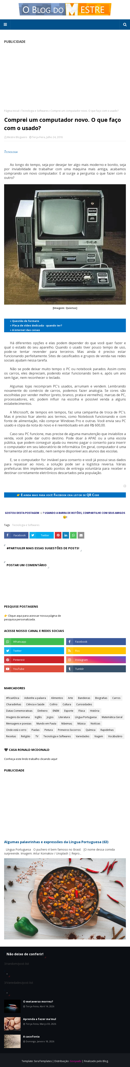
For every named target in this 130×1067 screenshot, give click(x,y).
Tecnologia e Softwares (34, 111)
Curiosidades (84, 704)
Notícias (95, 723)
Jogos (50, 717)
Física (81, 711)
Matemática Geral (112, 717)
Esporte (68, 711)
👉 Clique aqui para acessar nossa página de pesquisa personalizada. (32, 617)
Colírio (53, 704)
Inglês (38, 717)
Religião (25, 736)
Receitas (11, 736)
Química (90, 730)
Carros (116, 698)
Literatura (64, 717)
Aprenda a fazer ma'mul (39, 1019)
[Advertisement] (65, 76)
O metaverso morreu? (38, 1001)
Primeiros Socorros (69, 730)
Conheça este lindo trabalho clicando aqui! (30, 759)
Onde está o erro (16, 730)
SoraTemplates (43, 1061)
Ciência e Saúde (35, 704)
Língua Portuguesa (86, 717)
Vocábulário (115, 736)
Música (81, 723)
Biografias (101, 698)
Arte (70, 698)
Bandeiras (84, 698)
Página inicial (11, 111)
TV (36, 736)
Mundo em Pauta (46, 723)
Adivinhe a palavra (35, 698)
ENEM (56, 711)
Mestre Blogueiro (17, 137)
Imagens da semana (18, 717)
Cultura (67, 704)
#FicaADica (12, 698)
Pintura (49, 730)
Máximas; (66, 723)
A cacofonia (31, 1036)
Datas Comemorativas (19, 711)
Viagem (98, 736)
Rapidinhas (107, 730)
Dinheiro (42, 711)
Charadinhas (13, 704)
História (94, 711)
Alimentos (57, 698)
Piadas (35, 730)
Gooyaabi (75, 1061)
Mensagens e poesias (18, 723)
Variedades (82, 736)
